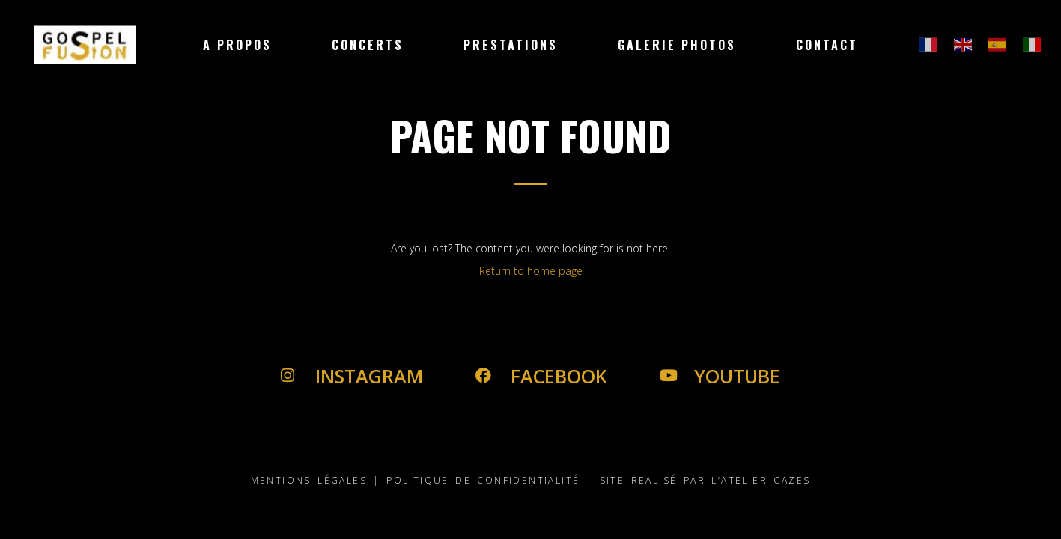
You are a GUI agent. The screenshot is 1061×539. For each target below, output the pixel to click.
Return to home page (531, 271)
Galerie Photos (677, 45)
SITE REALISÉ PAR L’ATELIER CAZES (705, 480)
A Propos (237, 45)
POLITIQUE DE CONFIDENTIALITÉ (483, 480)
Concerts (368, 45)
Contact (827, 45)
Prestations (510, 45)
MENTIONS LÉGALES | (315, 480)
